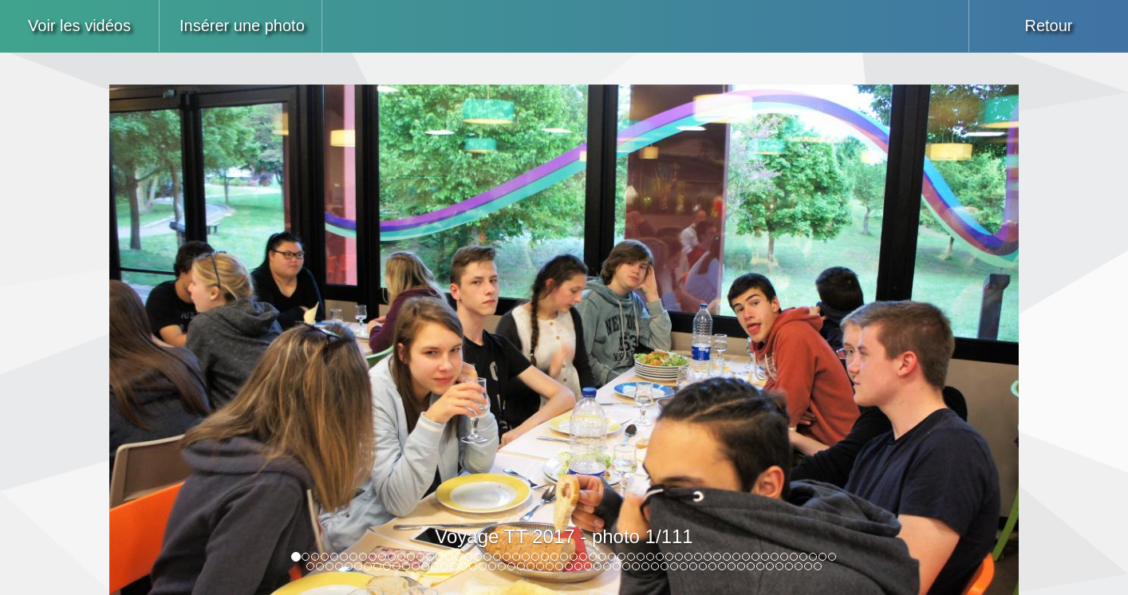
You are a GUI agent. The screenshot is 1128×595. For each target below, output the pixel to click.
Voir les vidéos (79, 25)
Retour (1048, 25)
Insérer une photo (242, 25)
